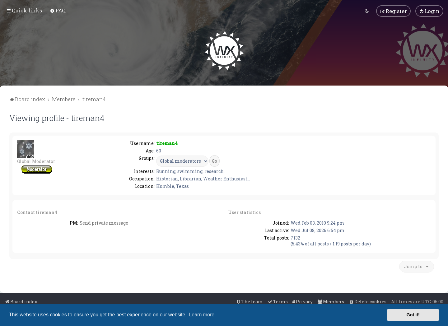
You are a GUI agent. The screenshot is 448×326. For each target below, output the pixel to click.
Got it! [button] (413, 314)
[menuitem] (57, 10)
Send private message (104, 223)
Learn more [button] (201, 314)
